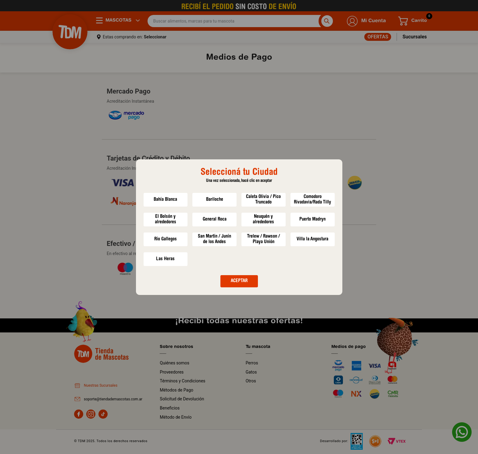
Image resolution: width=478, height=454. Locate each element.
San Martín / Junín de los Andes (214, 239)
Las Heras (165, 259)
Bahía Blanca (165, 199)
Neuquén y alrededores (263, 219)
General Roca (215, 219)
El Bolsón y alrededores (165, 219)
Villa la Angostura (312, 239)
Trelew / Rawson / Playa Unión (263, 239)
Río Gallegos (165, 239)
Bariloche (214, 199)
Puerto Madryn (312, 219)
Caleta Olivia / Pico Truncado (263, 199)
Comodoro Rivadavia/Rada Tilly (312, 199)
